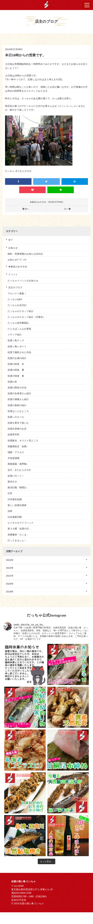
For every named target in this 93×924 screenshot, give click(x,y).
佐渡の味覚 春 (16, 376)
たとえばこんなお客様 (19, 328)
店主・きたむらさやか (19, 470)
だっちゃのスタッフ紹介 (21, 311)
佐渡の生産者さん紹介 (19, 393)
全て (10, 239)
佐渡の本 (12, 381)
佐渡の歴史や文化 (17, 387)
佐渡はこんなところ (18, 411)
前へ (27, 209)
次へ (66, 209)
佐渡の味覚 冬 (16, 364)
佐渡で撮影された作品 (19, 352)
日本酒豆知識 (15, 499)
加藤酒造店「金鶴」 (18, 446)
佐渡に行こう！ (16, 475)
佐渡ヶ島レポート (17, 346)
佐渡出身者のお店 (17, 428)
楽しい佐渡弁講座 (17, 505)
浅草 (10, 511)
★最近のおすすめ (17, 266)
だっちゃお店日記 (17, 305)
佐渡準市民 (13, 434)
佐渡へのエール (16, 417)
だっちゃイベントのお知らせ (23, 280)
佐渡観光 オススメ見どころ (23, 440)
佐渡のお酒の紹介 (17, 358)
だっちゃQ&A (15, 299)
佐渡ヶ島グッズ (16, 340)
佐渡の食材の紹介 (17, 405)
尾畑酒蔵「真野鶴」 (18, 464)
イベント (13, 274)
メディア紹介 (15, 334)
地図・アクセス (16, 452)
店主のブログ (15, 287)
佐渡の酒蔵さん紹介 (18, 399)
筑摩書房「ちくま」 (18, 534)
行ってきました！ (17, 540)
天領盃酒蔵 (13, 458)
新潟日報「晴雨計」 (18, 487)
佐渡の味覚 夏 (16, 369)
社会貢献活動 (15, 517)
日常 (10, 493)
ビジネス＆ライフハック (21, 522)
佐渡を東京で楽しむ (18, 422)
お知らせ (13, 248)
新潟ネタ (12, 481)
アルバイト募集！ (17, 293)
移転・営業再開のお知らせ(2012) (25, 254)
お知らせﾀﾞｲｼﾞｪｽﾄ (17, 259)
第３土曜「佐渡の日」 (19, 528)
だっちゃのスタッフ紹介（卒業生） (26, 317)
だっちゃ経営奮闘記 (18, 323)
